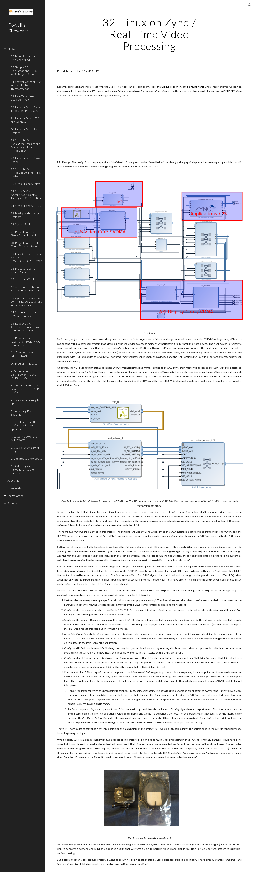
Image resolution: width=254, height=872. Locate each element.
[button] (249, 5)
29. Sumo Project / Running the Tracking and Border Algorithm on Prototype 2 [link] (25, 145)
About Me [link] (13, 480)
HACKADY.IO (227, 91)
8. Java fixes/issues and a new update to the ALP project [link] (26, 389)
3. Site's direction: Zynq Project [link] (25, 449)
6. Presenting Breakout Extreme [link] (25, 412)
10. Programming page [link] (24, 363)
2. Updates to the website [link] (26, 458)
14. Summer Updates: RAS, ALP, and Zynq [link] (24, 314)
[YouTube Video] (141, 129)
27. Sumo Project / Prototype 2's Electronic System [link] (26, 172)
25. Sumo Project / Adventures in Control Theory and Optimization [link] (26, 195)
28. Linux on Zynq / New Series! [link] (25, 159)
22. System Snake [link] (21, 224)
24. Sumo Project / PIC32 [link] (26, 205)
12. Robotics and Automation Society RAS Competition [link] (26, 341)
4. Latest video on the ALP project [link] (24, 438)
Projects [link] (12, 503)
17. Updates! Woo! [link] (22, 279)
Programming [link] (15, 495)
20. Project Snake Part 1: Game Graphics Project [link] (26, 244)
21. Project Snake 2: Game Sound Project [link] (23, 233)
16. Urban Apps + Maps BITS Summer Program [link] (25, 288)
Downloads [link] (14, 488)
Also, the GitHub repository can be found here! (177, 86)
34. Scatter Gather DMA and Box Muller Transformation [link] (26, 85)
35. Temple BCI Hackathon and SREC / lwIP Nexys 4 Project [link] (25, 71)
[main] (149, 34)
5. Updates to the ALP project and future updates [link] (24, 425)
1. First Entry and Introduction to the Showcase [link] (22, 469)
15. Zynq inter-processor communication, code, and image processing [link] (26, 301)
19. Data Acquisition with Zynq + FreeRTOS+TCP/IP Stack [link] (26, 257)
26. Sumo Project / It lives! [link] (27, 183)
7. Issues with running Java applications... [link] (26, 401)
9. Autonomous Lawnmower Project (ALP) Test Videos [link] (23, 374)
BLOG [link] (11, 48)
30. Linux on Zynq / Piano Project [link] (26, 130)
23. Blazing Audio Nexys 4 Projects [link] (26, 215)
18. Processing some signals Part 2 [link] (23, 270)
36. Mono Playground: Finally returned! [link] (24, 57)
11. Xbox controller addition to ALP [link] (22, 354)
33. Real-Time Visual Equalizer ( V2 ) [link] (23, 97)
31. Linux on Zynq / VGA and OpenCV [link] (25, 120)
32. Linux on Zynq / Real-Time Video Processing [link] (25, 108)
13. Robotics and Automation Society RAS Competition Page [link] (26, 327)
